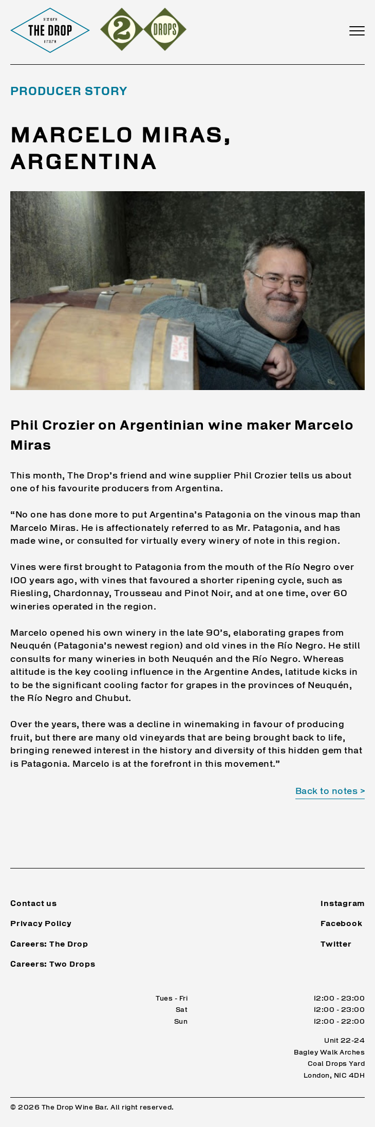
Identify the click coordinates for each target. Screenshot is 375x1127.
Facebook (341, 924)
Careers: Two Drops (53, 965)
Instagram (343, 904)
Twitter (336, 945)
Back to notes (326, 791)
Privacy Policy (41, 924)
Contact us (33, 904)
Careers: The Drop (49, 945)
